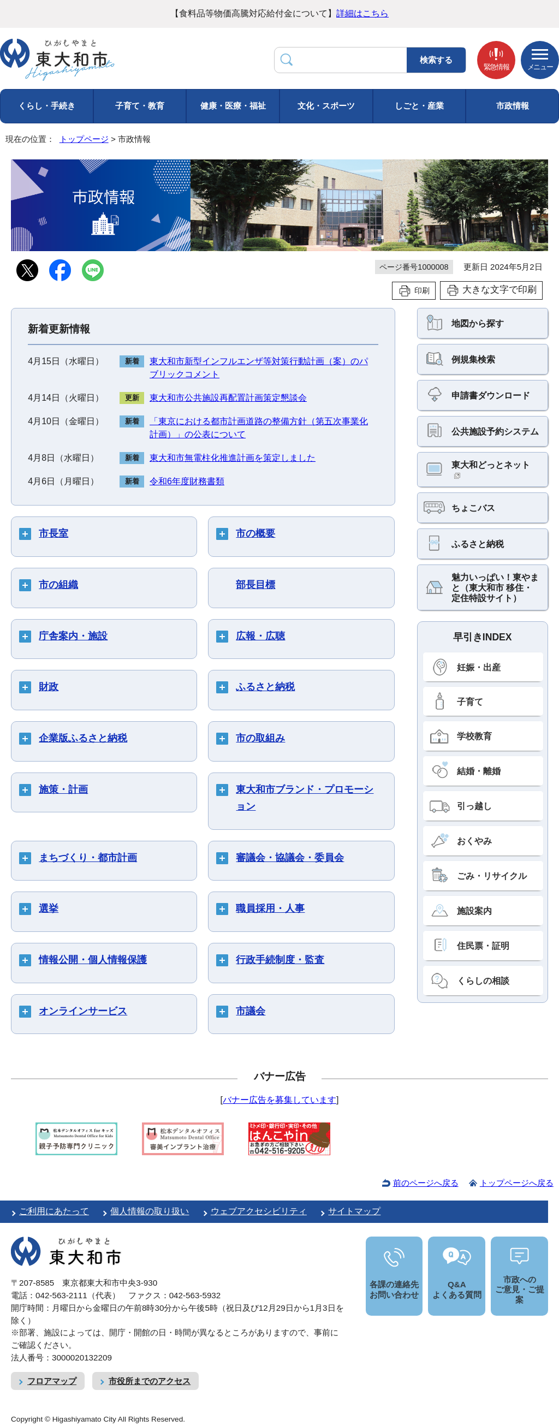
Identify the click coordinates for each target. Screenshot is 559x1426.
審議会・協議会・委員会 (290, 857)
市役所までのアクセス (150, 1381)
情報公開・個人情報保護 (93, 959)
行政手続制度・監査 (280, 959)
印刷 (422, 290)
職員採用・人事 (270, 908)
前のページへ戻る (426, 1182)
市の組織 (58, 584)
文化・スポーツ (326, 105)
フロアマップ (51, 1381)
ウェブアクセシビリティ (259, 1211)
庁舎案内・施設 (73, 636)
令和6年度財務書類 (187, 481)
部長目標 (255, 584)
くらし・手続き (46, 105)
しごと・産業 (419, 105)
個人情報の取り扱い (149, 1211)
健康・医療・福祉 (233, 105)
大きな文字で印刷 (499, 289)
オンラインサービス (83, 1011)
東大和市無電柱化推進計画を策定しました (233, 457)
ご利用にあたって (54, 1211)
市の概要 (255, 533)
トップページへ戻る (517, 1182)
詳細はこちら (362, 13)
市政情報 (512, 105)
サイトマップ (354, 1211)
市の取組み (260, 738)
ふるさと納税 (265, 686)
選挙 (48, 908)
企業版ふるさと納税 (83, 738)
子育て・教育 (139, 105)
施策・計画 (63, 789)
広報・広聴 (260, 636)
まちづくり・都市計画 (88, 857)
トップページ (84, 139)
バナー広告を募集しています (279, 1099)
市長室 (53, 533)
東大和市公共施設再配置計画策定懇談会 (228, 397)
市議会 (250, 1011)
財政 (48, 686)
